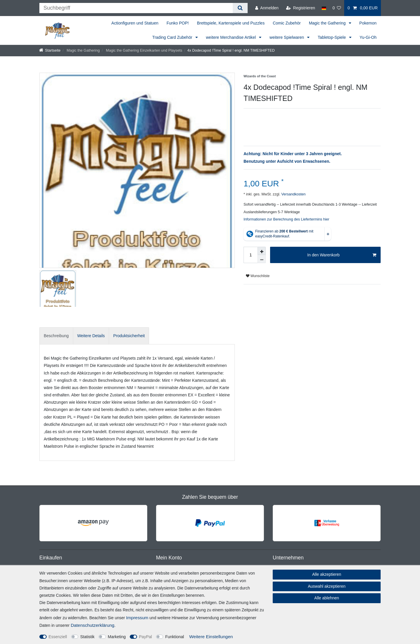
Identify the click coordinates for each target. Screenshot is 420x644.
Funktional (174, 636)
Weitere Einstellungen (211, 636)
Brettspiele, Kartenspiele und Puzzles (231, 23)
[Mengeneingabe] (251, 255)
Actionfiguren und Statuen (134, 23)
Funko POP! (178, 23)
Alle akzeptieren (326, 574)
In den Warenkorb (341, 255)
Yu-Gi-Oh (368, 37)
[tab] (56, 335)
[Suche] (240, 8)
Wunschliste (258, 276)
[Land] (323, 8)
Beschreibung (56, 335)
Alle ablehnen (326, 598)
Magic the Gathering (328, 23)
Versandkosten (293, 194)
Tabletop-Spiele (332, 37)
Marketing (117, 636)
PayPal (145, 636)
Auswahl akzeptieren (326, 586)
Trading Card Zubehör (172, 37)
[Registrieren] (300, 8)
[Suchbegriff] (136, 8)
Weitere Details (91, 335)
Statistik (87, 636)
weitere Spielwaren (287, 37)
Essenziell (58, 636)
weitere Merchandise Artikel (231, 37)
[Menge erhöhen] (262, 251)
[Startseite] (50, 50)
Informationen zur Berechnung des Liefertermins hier (286, 219)
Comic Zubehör (287, 23)
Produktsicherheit (129, 335)
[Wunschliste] (336, 8)
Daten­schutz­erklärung (92, 625)
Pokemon (368, 23)
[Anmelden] (267, 8)
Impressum (137, 617)
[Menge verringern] (262, 259)
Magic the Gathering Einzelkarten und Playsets (143, 50)
